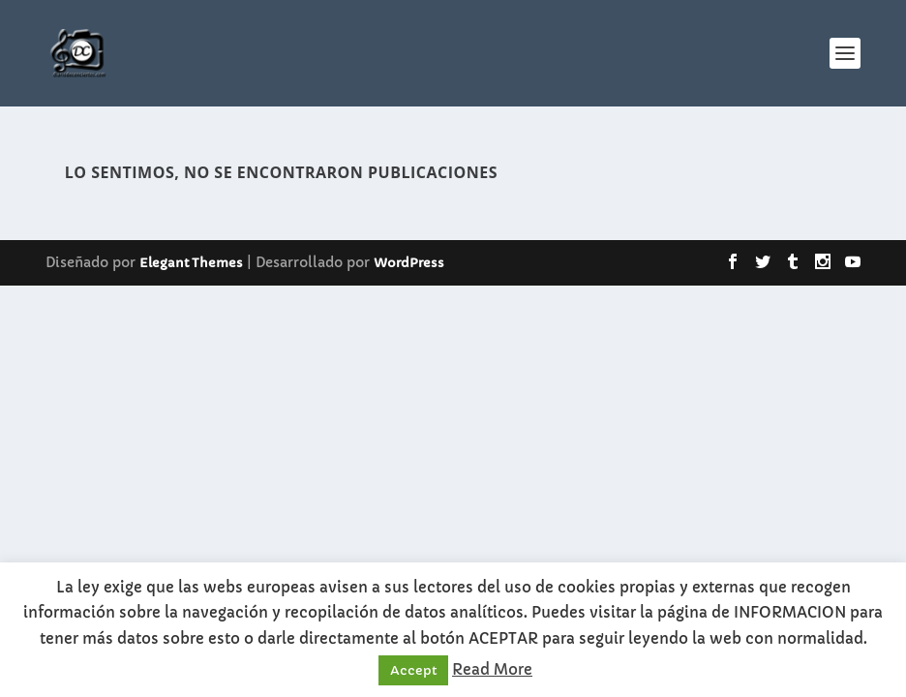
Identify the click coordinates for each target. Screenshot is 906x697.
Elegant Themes (191, 263)
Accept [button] (413, 670)
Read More (492, 669)
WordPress (409, 263)
